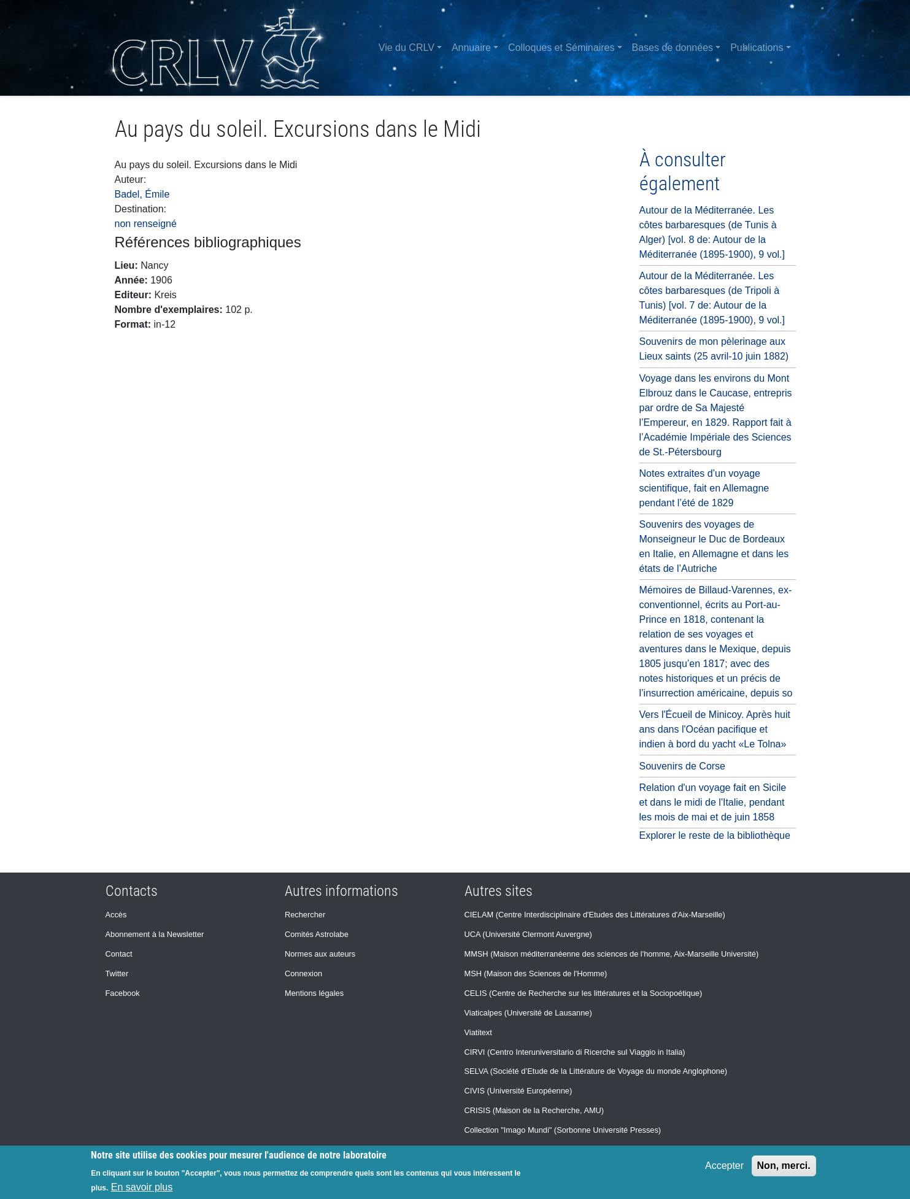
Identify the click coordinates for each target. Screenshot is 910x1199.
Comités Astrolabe (317, 934)
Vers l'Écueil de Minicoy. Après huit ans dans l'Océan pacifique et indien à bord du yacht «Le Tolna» (714, 729)
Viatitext (478, 1032)
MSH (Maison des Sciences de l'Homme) (536, 973)
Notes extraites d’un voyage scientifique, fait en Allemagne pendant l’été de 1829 (704, 488)
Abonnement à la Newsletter (155, 934)
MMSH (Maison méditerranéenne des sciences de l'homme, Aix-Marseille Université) (612, 953)
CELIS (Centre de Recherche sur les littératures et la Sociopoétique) (584, 993)
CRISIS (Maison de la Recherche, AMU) (534, 1110)
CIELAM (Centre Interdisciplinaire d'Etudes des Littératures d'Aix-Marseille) (595, 914)
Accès (116, 914)
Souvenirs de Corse (682, 766)
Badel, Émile (142, 194)
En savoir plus (142, 1187)
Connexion (303, 973)
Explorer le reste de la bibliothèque (714, 835)
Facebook (123, 993)
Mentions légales (314, 993)
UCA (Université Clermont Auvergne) (528, 934)
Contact (119, 953)
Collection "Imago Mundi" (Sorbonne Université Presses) (563, 1130)
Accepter (724, 1165)
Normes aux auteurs (320, 953)
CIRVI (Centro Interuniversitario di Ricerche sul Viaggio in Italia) (575, 1052)
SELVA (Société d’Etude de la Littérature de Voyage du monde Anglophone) (596, 1071)
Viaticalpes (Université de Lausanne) (528, 1012)
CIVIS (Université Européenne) (519, 1090)
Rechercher (305, 914)
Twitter (117, 973)
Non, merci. (784, 1165)
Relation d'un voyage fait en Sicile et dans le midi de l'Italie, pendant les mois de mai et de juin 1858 (713, 802)
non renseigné (146, 223)
